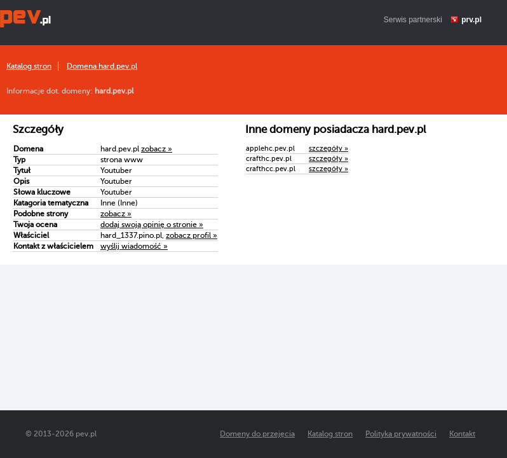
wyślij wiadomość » (134, 246)
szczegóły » (328, 148)
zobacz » (156, 148)
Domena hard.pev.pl (102, 66)
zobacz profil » (191, 235)
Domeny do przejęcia (257, 433)
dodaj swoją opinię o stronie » (151, 224)
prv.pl (471, 19)
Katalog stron (28, 66)
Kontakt (462, 433)
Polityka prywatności (400, 433)
